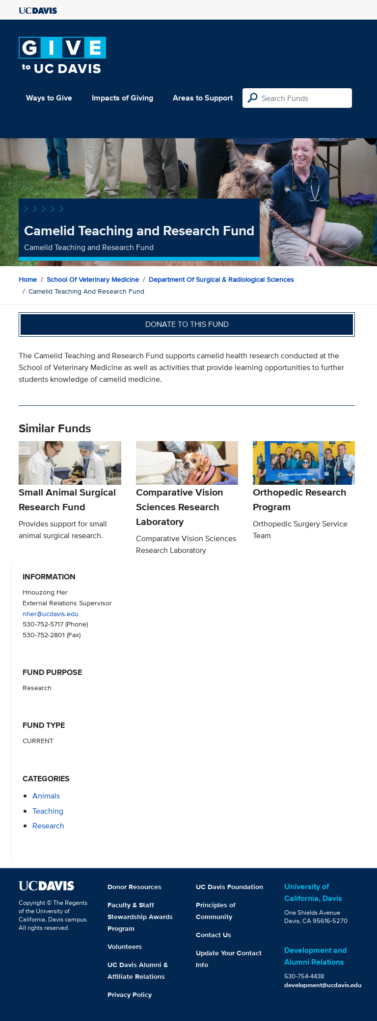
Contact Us (213, 935)
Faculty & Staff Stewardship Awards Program (140, 916)
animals (46, 795)
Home (28, 279)
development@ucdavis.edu (323, 985)
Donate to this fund (187, 324)
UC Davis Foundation (229, 887)
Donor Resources (135, 887)
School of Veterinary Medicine (93, 279)
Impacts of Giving (122, 97)
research (48, 825)
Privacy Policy (130, 994)
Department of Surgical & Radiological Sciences (221, 279)
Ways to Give (49, 97)
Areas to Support (203, 97)
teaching (47, 811)
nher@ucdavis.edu (51, 613)
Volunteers (125, 946)
